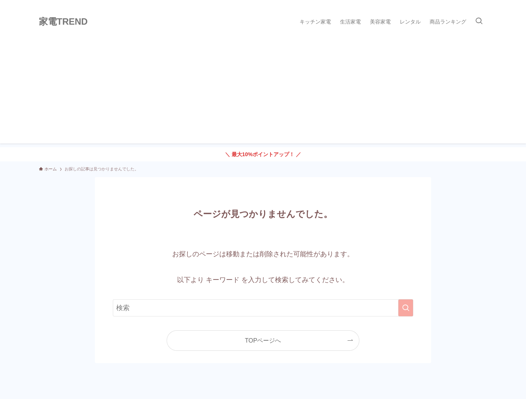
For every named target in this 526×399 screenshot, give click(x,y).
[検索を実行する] (405, 307)
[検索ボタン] (479, 21)
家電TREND (63, 21)
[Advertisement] (263, 91)
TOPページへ (263, 340)
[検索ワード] (263, 307)
